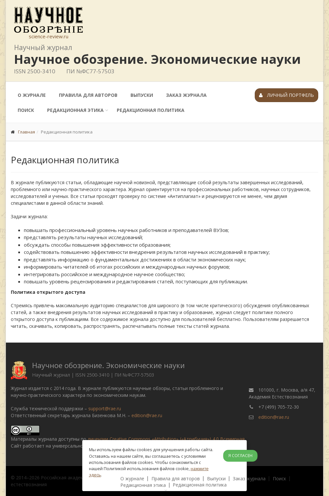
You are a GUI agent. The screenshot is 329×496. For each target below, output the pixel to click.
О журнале (32, 95)
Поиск (26, 110)
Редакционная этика (75, 110)
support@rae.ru (104, 408)
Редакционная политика (150, 110)
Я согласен (240, 455)
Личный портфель (286, 95)
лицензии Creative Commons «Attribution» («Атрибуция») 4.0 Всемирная (166, 439)
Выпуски (141, 95)
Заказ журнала (186, 95)
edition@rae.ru (146, 415)
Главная (26, 132)
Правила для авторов (88, 95)
